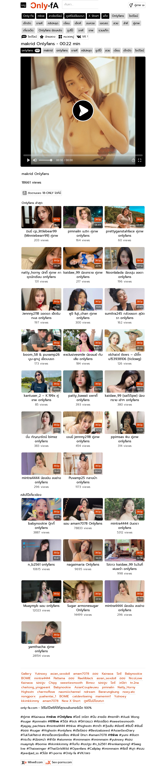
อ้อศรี (120, 726)
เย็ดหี (78, 23)
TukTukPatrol (32, 735)
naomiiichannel (69, 692)
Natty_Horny (126, 687)
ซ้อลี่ (125, 748)
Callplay (95, 748)
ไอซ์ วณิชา (82, 717)
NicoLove (135, 678)
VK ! (85, 37)
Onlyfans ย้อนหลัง (50, 30)
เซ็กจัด (27, 23)
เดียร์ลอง (81, 730)
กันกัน (76, 744)
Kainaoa (107, 673)
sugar (27, 721)
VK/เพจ (85, 753)
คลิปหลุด (53, 23)
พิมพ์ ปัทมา (80, 735)
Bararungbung (109, 692)
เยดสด (104, 23)
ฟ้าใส (52, 739)
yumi (124, 735)
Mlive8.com (35, 762)
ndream (89, 692)
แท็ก (105, 16)
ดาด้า (98, 726)
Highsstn (27, 692)
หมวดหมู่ (69, 37)
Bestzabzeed (100, 730)
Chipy (53, 683)
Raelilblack (85, 678)
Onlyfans (118, 16)
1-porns (56, 753)
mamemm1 (103, 696)
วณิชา (123, 683)
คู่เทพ (136, 23)
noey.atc (129, 692)
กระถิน (27, 739)
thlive (72, 726)
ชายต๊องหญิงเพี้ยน (56, 735)
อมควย (90, 23)
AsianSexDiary (123, 730)
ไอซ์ (119, 673)
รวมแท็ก (103, 30)
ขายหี (39, 23)
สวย (115, 23)
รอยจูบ (40, 683)
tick (74, 721)
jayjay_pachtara (34, 726)
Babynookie (133, 673)
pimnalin (108, 687)
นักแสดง (50, 37)
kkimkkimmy (30, 701)
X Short (93, 16)
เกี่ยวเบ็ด (28, 30)
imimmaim (82, 739)
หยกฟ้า (115, 717)
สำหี (125, 23)
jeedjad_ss (31, 753)
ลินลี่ (140, 726)
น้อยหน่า (40, 739)
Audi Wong (131, 717)
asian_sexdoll (60, 673)
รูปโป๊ (70, 30)
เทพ (91, 30)
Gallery (26, 673)
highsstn (86, 726)
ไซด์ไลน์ (133, 16)
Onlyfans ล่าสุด (32, 203)
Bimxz (90, 683)
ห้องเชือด (102, 721)
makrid (48, 50)
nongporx (28, 696)
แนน (141, 748)
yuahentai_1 (47, 696)
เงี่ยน (67, 23)
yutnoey (118, 739)
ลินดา (135, 735)
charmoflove (46, 692)
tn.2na (134, 683)
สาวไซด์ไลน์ (55, 16)
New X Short (71, 701)
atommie (65, 739)
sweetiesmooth (71, 683)
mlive (41, 16)
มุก (133, 748)
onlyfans (31, 50)
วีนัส (65, 721)
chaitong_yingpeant (35, 687)
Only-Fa (28, 16)
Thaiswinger (37, 748)
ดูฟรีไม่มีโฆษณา (75, 16)
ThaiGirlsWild (59, 748)
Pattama (59, 678)
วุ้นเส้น (109, 726)
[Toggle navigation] (25, 5)
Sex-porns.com (62, 762)
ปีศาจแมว (86, 721)
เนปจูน (87, 744)
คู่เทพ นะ (139, 5)
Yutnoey (41, 673)
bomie (42, 744)
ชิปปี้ (130, 726)
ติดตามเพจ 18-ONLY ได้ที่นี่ (44, 193)
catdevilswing (82, 696)
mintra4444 (42, 678)
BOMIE (26, 678)
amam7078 (81, 673)
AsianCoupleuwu (86, 687)
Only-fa (70, 753)
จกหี (80, 30)
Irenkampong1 (120, 744)
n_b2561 (101, 744)
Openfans (79, 748)
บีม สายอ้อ (100, 717)
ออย (95, 673)
